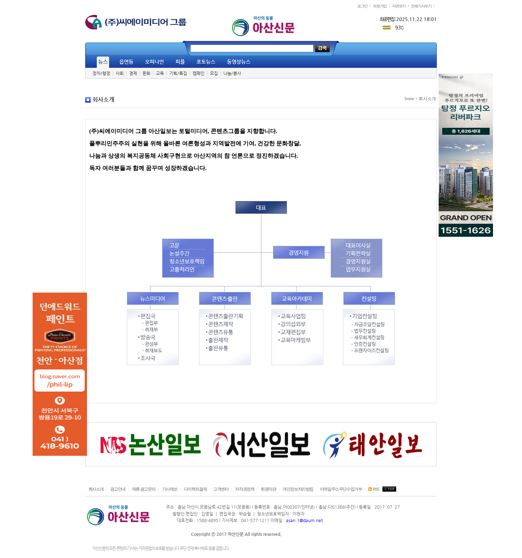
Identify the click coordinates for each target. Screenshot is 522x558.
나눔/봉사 (232, 73)
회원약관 (268, 489)
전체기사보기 (421, 6)
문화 (146, 73)
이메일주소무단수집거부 (341, 489)
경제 (133, 73)
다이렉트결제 (195, 489)
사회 (120, 73)
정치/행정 (101, 73)
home (409, 98)
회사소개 (96, 489)
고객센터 (220, 489)
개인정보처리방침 (297, 489)
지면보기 (399, 6)
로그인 (362, 6)
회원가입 (380, 6)
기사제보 (169, 489)
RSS (373, 489)
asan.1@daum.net (304, 520)
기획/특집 (178, 73)
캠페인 (198, 73)
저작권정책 (244, 489)
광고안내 (117, 489)
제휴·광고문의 (144, 489)
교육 (160, 73)
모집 (214, 73)
